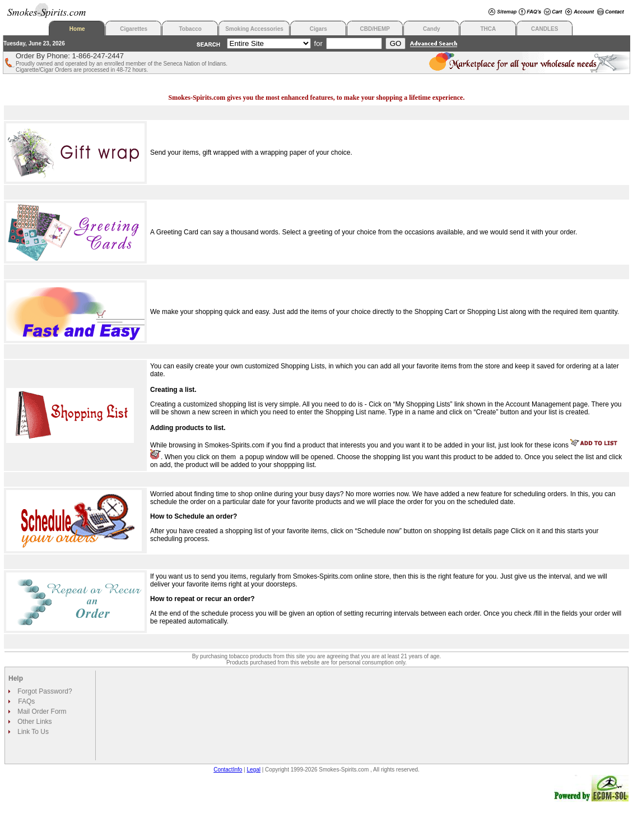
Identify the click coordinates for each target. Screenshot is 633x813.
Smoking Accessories (254, 29)
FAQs (26, 701)
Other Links (34, 722)
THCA (488, 29)
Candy (431, 29)
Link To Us (32, 732)
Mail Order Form (41, 711)
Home (77, 29)
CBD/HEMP (375, 29)
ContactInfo (227, 769)
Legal (253, 769)
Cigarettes (133, 29)
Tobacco (190, 29)
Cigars (318, 29)
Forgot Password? (44, 691)
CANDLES (544, 29)
